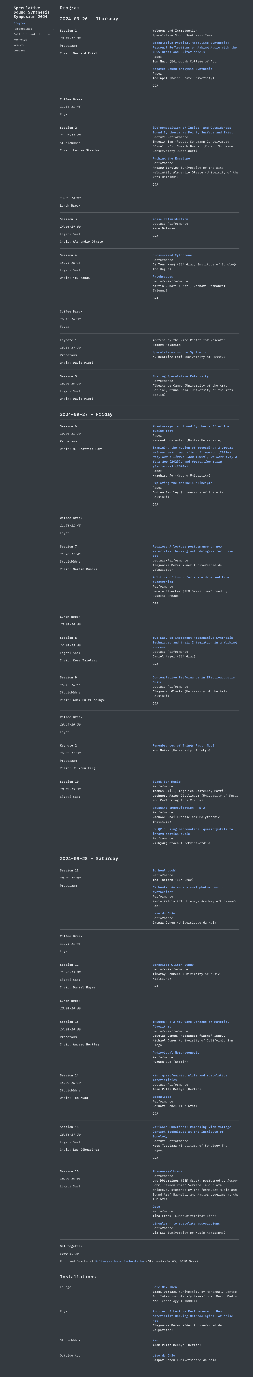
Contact (19, 50)
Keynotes (20, 39)
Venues (19, 45)
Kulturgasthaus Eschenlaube (119, 1261)
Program (19, 23)
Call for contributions (32, 34)
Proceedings (23, 28)
